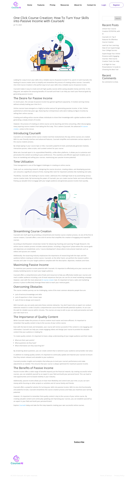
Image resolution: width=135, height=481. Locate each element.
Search (118, 18)
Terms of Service (106, 475)
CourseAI (22, 405)
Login (104, 5)
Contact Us (91, 5)
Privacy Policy (119, 475)
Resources (65, 5)
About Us (78, 5)
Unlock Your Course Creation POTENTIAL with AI (111, 31)
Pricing (52, 5)
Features (40, 5)
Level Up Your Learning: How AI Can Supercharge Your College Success (111, 47)
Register (116, 5)
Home (29, 5)
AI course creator (48, 280)
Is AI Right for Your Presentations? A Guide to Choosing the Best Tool (111, 67)
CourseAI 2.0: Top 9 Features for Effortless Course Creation (110, 39)
